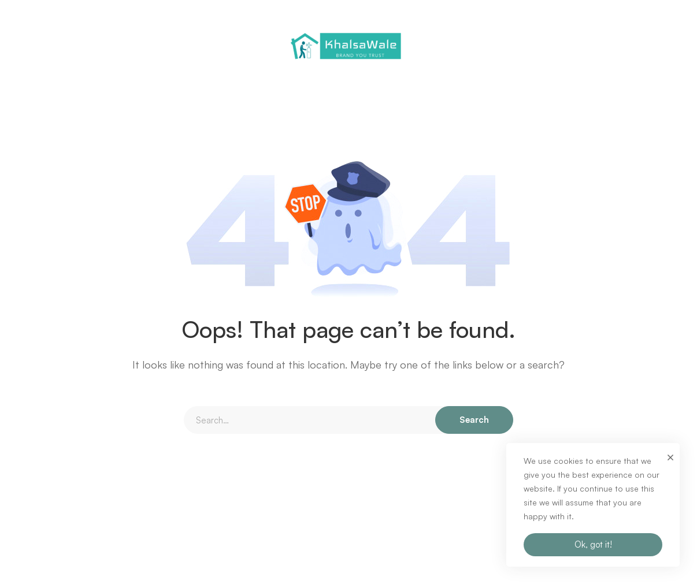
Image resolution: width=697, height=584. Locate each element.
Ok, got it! (593, 544)
